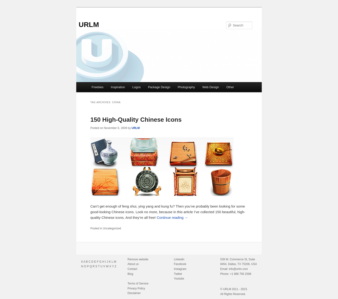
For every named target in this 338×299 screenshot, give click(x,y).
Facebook (180, 264)
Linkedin (179, 259)
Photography (186, 87)
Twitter (178, 274)
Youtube (179, 278)
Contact (132, 269)
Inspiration (118, 87)
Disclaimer (134, 293)
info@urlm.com (238, 269)
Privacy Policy (136, 288)
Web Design (210, 87)
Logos (136, 87)
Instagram (180, 269)
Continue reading (172, 218)
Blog (130, 274)
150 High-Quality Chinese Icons (136, 119)
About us (132, 264)
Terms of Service (137, 283)
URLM (89, 24)
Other (230, 87)
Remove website (137, 259)
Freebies (98, 87)
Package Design (159, 87)
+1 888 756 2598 (240, 274)
